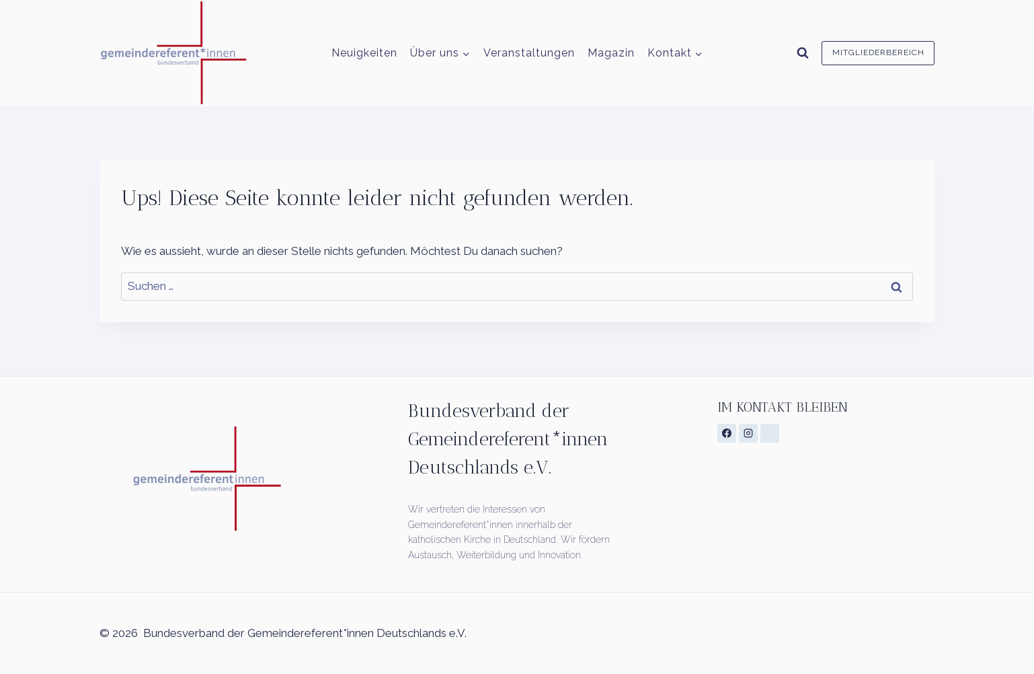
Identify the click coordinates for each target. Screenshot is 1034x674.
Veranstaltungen (529, 52)
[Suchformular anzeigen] (803, 53)
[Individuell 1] (769, 433)
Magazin (611, 52)
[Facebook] (726, 433)
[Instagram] (748, 433)
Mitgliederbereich (878, 52)
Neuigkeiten (364, 52)
